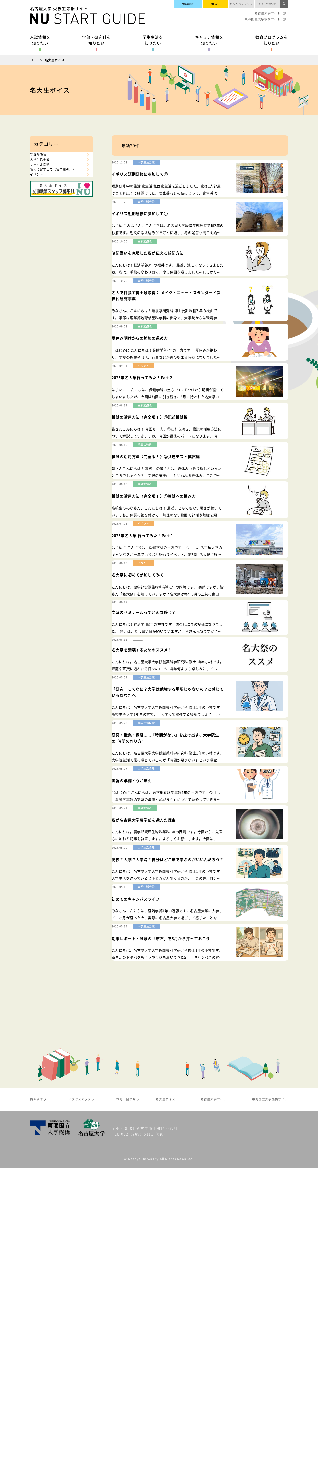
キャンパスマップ (241, 4)
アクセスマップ (79, 1406)
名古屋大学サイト (268, 13)
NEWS (215, 4)
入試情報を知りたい (40, 40)
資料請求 (188, 4)
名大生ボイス (165, 1406)
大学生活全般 (45, 175)
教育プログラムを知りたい (271, 40)
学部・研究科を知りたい (96, 40)
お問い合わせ (267, 4)
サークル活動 (45, 190)
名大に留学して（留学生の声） (56, 208)
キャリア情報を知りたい (209, 40)
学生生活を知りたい (153, 40)
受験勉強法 (43, 160)
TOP (33, 60)
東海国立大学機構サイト (263, 19)
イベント (41, 226)
